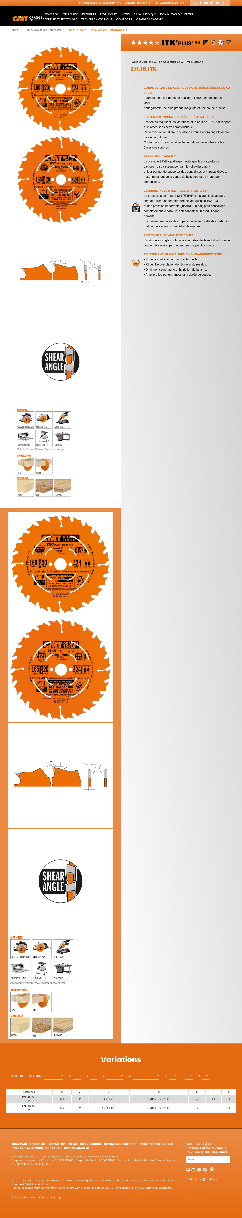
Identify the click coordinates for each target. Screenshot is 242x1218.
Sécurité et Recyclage (60, 19)
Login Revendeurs (170, 3)
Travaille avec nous (96, 19)
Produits (89, 14)
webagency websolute (203, 1179)
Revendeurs (109, 14)
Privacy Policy (20, 1197)
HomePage (50, 14)
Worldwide (111, 3)
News (126, 14)
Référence (35, 1076)
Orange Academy (149, 19)
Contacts (124, 19)
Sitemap (55, 1197)
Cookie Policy (39, 1197)
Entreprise (70, 14)
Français (144, 3)
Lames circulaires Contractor (43, 30)
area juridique (145, 14)
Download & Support (176, 14)
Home (15, 30)
